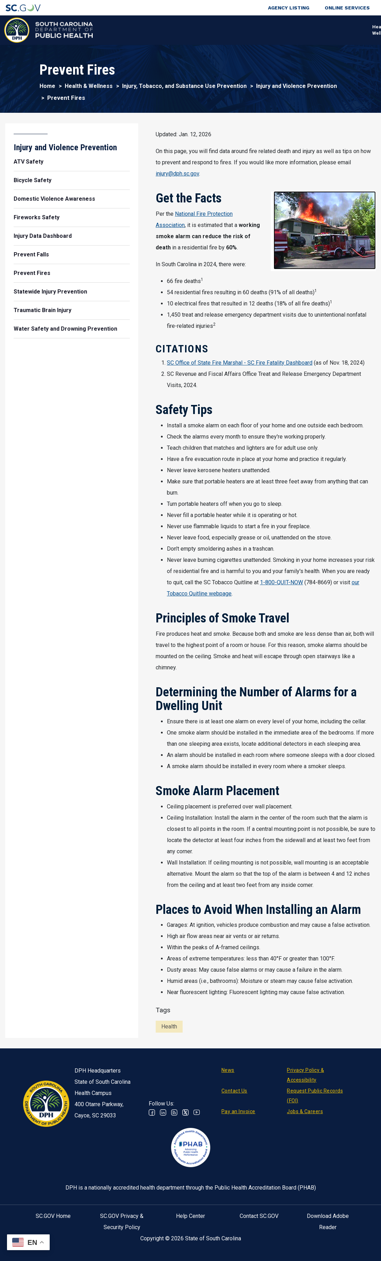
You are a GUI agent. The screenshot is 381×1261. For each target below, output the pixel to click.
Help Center (190, 1216)
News (227, 1070)
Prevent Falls (31, 254)
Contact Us (234, 1091)
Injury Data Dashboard (43, 236)
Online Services (347, 8)
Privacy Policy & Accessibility (305, 1075)
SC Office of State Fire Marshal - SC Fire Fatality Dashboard (239, 362)
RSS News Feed (174, 1112)
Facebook (152, 1112)
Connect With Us (337, 30)
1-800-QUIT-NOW (281, 582)
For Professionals (264, 30)
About (305, 30)
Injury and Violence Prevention (296, 86)
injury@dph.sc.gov (177, 173)
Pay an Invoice (238, 1111)
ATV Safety (28, 161)
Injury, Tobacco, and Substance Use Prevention (184, 86)
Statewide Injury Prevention (50, 291)
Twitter (185, 1112)
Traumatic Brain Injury (42, 310)
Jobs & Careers (305, 1111)
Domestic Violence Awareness (54, 198)
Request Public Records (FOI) (315, 1095)
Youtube (196, 1112)
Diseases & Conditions (159, 30)
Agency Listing (288, 8)
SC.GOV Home (53, 1216)
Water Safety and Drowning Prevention (65, 328)
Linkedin (163, 1112)
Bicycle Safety (32, 180)
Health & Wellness (105, 30)
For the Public (214, 30)
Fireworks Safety (36, 217)
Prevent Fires (32, 273)
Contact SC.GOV (259, 1216)
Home (47, 86)
